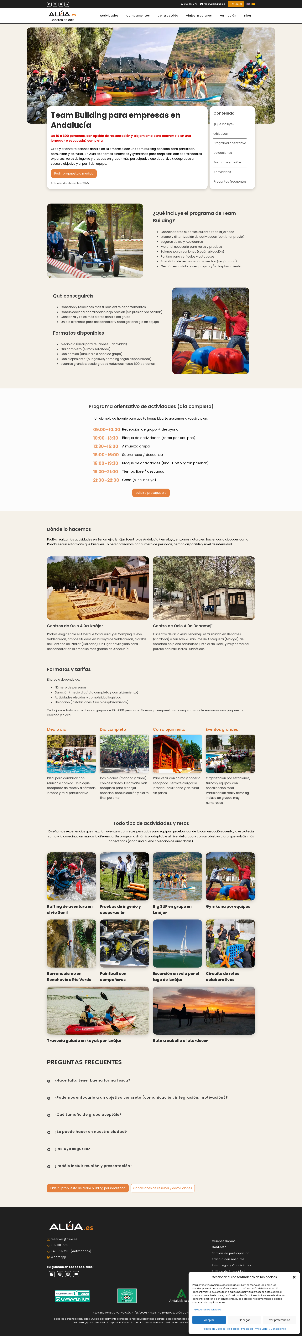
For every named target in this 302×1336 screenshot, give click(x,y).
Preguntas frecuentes (230, 181)
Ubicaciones (222, 152)
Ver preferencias (279, 1320)
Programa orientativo (229, 143)
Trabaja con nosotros (228, 1259)
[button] (294, 1277)
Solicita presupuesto (151, 493)
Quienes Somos (224, 1241)
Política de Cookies (214, 1328)
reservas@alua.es (214, 4)
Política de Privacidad (240, 1328)
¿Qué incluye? (223, 124)
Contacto (219, 1247)
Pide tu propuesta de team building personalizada (87, 1188)
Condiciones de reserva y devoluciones (162, 1188)
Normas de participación (230, 1253)
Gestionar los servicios (207, 1309)
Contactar (236, 4)
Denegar (244, 1320)
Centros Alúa (168, 15)
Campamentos (138, 15)
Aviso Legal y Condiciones (270, 1328)
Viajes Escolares (199, 15)
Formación (228, 15)
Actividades (109, 15)
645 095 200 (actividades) (71, 1251)
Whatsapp (58, 1257)
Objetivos (220, 133)
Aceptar (209, 1320)
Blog (247, 15)
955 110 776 (190, 4)
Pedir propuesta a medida (73, 173)
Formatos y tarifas (227, 162)
